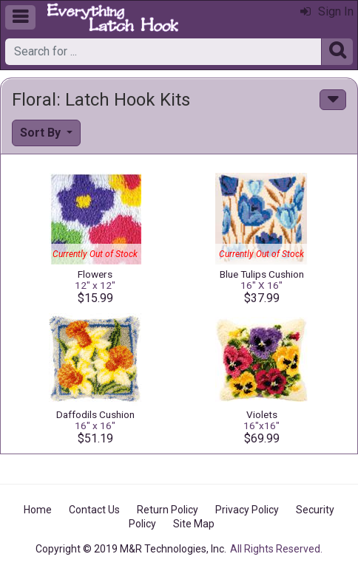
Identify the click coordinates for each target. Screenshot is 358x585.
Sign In (327, 11)
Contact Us (94, 510)
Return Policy (167, 510)
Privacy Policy (247, 510)
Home (38, 510)
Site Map (194, 524)
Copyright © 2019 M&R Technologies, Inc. (131, 549)
